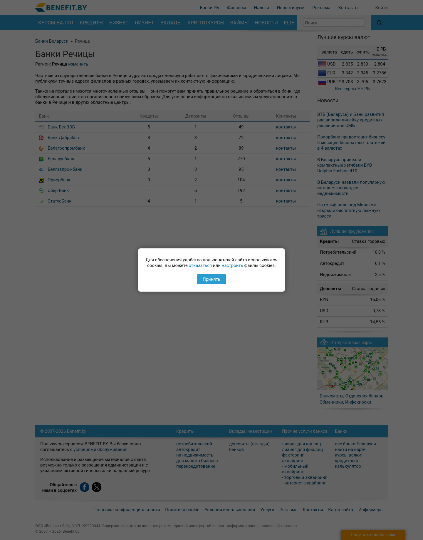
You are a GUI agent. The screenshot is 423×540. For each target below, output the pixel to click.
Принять (211, 279)
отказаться (200, 265)
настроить (232, 265)
